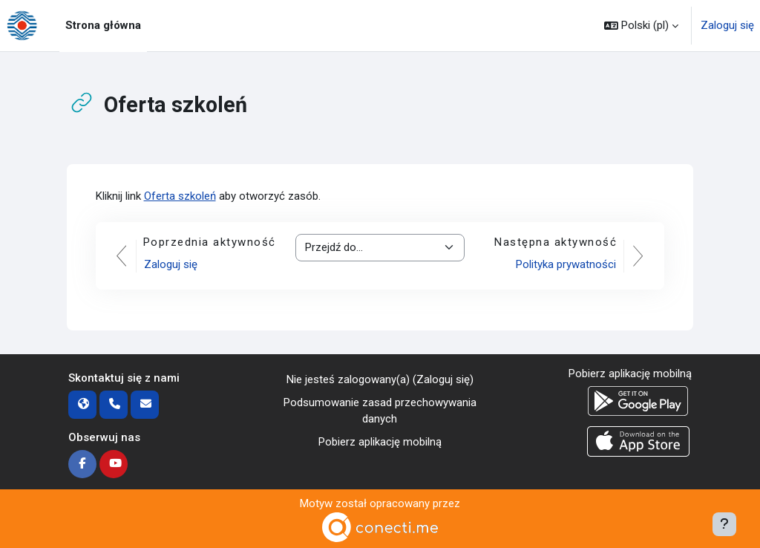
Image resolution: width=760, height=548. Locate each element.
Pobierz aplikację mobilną (380, 441)
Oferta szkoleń (180, 196)
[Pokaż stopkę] (724, 524)
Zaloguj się (727, 25)
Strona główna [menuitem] (103, 25)
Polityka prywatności (566, 264)
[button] (641, 25)
